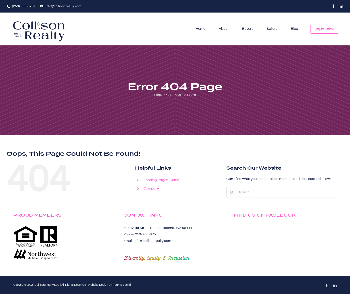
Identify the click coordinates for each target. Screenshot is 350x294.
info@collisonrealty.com (152, 241)
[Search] (232, 192)
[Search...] (280, 192)
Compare (151, 188)
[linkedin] (341, 6)
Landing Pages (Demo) (162, 180)
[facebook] (333, 6)
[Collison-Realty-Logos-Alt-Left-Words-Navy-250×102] (39, 21)
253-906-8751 (146, 234)
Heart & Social (121, 284)
